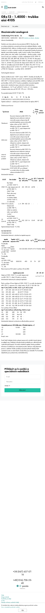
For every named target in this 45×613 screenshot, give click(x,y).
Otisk (2, 595)
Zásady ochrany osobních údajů (10, 602)
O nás (3, 600)
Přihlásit (22, 390)
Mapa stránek (5, 597)
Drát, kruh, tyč (5, 26)
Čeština (41, 2)
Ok (22, 610)
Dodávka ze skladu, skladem (31, 38)
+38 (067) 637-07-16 (22, 573)
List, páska (15, 26)
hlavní (4, 12)
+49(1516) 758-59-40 (27, 2)
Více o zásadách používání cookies (10, 607)
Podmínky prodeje (6, 599)
